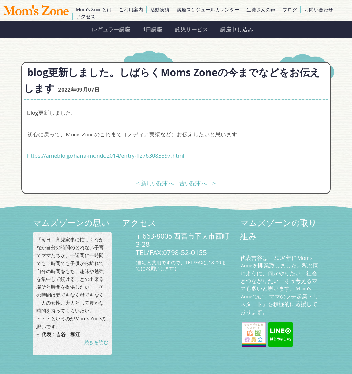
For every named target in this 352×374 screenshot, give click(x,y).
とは (94, 9)
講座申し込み (236, 29)
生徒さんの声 (260, 9)
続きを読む (96, 342)
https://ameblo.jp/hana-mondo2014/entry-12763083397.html (105, 156)
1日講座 (152, 29)
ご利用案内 (131, 9)
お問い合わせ (318, 9)
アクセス (85, 16)
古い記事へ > (197, 183)
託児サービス (191, 29)
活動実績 (159, 9)
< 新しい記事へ (155, 183)
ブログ (290, 9)
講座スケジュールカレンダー (208, 9)
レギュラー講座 (111, 29)
